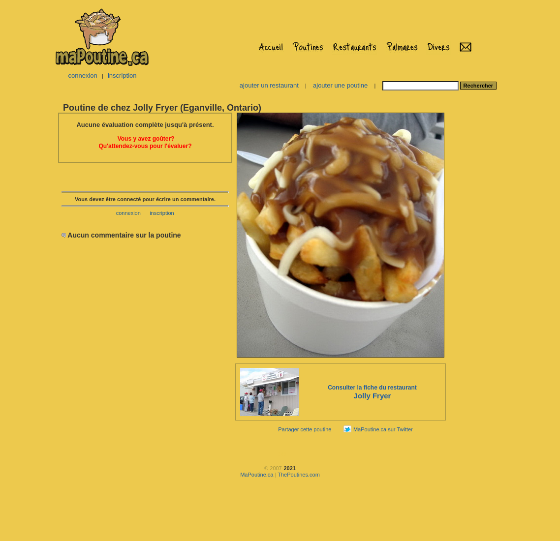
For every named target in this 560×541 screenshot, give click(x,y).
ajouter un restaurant (269, 85)
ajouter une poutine (340, 85)
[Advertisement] (477, 258)
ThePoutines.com (299, 475)
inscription (122, 75)
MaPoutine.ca (256, 475)
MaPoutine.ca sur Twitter (383, 429)
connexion (82, 75)
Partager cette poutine (304, 429)
